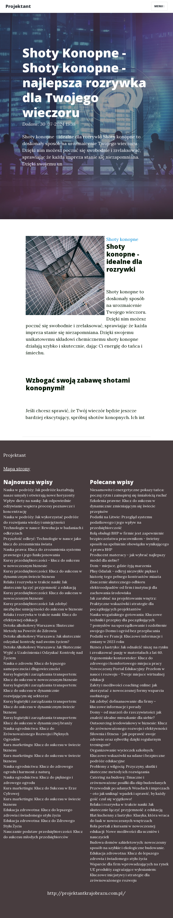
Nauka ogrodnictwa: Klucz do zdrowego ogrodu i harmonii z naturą (38, 769)
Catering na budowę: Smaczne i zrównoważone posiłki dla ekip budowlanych (128, 780)
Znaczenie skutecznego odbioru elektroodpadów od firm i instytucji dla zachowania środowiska (123, 587)
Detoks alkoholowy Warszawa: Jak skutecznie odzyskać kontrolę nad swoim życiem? (42, 639)
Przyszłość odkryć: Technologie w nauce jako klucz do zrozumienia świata (42, 541)
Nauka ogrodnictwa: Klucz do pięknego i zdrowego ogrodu (38, 780)
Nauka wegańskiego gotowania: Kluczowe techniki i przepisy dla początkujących (126, 617)
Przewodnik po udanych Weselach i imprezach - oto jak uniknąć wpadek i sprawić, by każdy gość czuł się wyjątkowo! (129, 793)
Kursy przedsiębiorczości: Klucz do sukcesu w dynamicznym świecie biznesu (42, 574)
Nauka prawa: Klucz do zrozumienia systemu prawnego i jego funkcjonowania (42, 552)
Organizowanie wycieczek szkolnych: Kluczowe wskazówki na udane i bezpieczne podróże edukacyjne (127, 755)
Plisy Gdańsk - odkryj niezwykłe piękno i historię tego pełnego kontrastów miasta (125, 574)
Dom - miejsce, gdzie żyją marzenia (120, 565)
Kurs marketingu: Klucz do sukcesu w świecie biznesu (42, 747)
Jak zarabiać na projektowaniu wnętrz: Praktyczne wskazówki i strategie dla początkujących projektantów (123, 603)
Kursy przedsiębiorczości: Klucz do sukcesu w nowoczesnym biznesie (42, 595)
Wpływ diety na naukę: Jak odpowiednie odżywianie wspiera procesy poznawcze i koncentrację (39, 506)
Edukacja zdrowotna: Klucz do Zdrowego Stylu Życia (39, 823)
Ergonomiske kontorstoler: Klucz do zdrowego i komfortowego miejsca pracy (126, 661)
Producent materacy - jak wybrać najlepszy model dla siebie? (127, 558)
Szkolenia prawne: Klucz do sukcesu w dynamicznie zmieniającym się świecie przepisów (122, 506)
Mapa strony (16, 468)
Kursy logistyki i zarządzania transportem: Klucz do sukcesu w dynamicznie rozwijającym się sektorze (40, 690)
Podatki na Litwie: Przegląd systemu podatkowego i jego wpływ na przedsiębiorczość (121, 522)
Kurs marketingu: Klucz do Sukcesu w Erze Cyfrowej (40, 791)
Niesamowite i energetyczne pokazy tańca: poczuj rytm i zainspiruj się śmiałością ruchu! (128, 492)
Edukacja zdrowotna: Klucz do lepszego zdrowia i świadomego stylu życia (37, 812)
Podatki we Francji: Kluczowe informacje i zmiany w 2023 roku (126, 639)
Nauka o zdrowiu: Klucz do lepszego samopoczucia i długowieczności (34, 666)
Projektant (18, 6)
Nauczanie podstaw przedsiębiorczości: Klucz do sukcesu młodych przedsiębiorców (43, 834)
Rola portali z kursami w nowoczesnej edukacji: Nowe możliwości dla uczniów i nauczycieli (124, 831)
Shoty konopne (122, 239)
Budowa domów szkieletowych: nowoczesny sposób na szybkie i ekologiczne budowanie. (128, 845)
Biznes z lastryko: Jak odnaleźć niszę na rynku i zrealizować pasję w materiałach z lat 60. (129, 650)
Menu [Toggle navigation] (159, 6)
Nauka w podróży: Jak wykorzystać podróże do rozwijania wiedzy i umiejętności (41, 520)
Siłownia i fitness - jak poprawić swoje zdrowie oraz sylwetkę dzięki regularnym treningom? (125, 739)
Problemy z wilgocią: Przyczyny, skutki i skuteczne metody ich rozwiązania (123, 769)
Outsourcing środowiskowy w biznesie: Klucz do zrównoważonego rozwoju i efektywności (128, 726)
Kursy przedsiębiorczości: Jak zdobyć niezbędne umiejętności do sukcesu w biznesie (43, 606)
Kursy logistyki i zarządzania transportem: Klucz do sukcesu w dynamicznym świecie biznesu (40, 706)
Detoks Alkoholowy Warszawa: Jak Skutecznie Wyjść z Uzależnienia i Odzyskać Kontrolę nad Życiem (43, 652)
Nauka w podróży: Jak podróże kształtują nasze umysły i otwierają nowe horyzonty (39, 492)
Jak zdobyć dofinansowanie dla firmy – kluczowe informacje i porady (123, 704)
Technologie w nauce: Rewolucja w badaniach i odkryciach (43, 530)
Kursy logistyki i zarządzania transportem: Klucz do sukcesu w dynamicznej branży (40, 720)
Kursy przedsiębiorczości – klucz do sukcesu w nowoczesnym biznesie (41, 563)
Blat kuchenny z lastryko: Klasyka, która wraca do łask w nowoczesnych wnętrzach (129, 818)
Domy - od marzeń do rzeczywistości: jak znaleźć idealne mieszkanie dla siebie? (125, 715)
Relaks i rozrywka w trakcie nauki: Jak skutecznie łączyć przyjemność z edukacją (39, 585)
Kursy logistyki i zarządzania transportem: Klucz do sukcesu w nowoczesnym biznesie (40, 677)
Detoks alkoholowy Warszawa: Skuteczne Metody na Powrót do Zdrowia (38, 628)
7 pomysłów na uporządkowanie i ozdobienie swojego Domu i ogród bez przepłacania (128, 628)
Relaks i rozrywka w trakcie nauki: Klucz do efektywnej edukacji (40, 617)
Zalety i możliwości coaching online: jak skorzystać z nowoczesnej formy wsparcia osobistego (127, 690)
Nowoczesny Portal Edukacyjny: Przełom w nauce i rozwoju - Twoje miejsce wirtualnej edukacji (127, 674)
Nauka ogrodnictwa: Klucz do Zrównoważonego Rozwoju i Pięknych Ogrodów (35, 733)
